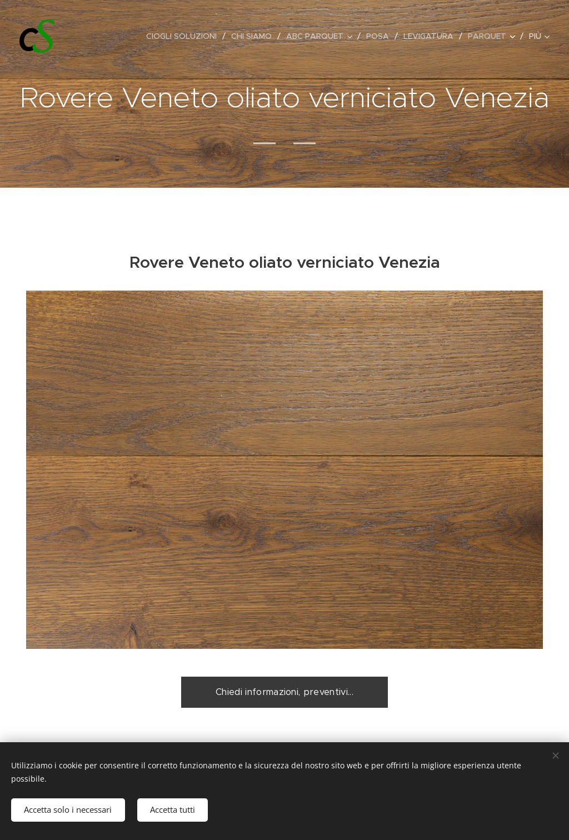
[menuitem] (184, 36)
